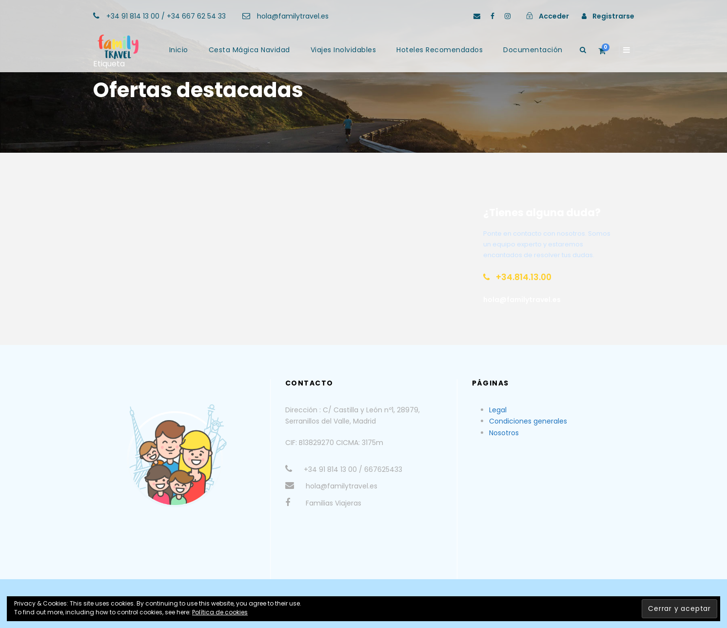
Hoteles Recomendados (439, 50)
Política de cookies (220, 612)
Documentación (533, 50)
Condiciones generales (528, 421)
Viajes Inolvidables (343, 50)
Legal (498, 410)
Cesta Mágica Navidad (249, 50)
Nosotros (504, 433)
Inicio (178, 50)
